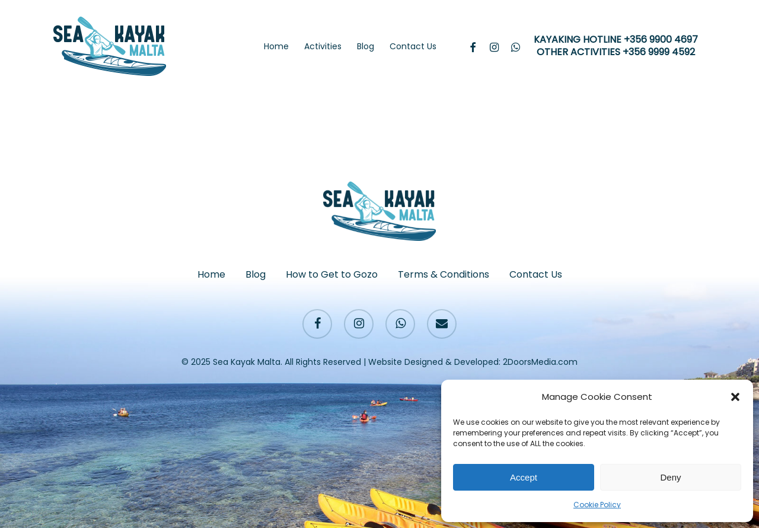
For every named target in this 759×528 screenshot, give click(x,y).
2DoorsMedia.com (540, 362)
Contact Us (535, 274)
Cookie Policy (597, 505)
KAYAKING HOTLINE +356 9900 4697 (616, 40)
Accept (523, 477)
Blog (255, 274)
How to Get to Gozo (332, 274)
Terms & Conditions (443, 274)
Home (211, 274)
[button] (735, 397)
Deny (670, 477)
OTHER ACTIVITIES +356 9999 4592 (616, 52)
